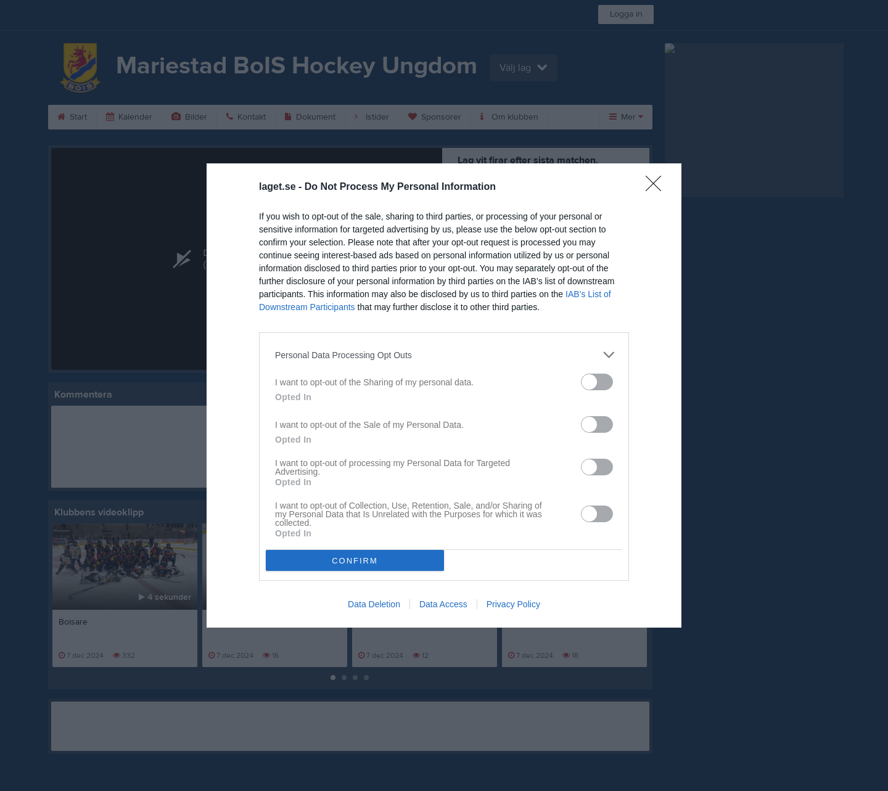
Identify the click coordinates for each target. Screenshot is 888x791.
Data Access (443, 604)
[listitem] (444, 354)
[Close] (657, 187)
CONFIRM (355, 560)
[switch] (597, 382)
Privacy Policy (513, 604)
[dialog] (444, 395)
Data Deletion (374, 604)
